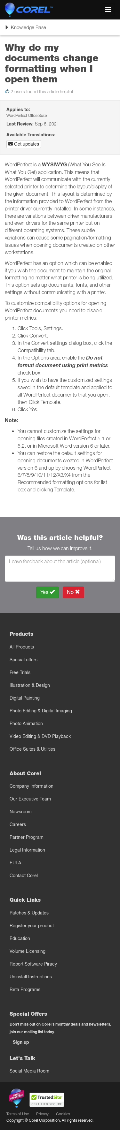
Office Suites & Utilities (32, 749)
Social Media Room (29, 1071)
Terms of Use (17, 1113)
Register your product (32, 926)
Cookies (63, 1113)
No (73, 592)
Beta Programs (25, 989)
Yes (47, 592)
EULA (15, 863)
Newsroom (21, 812)
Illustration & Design (30, 685)
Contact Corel (24, 875)
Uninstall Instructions (31, 977)
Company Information (31, 786)
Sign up (21, 1042)
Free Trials (20, 672)
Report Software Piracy (33, 964)
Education (20, 938)
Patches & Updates (29, 913)
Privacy (42, 1113)
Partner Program (27, 837)
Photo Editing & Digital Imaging (41, 711)
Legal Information (27, 850)
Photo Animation (26, 723)
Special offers (23, 660)
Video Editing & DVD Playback (40, 736)
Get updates (23, 144)
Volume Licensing (27, 951)
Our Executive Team (30, 799)
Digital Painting (25, 698)
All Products (22, 647)
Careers (18, 824)
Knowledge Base (25, 29)
